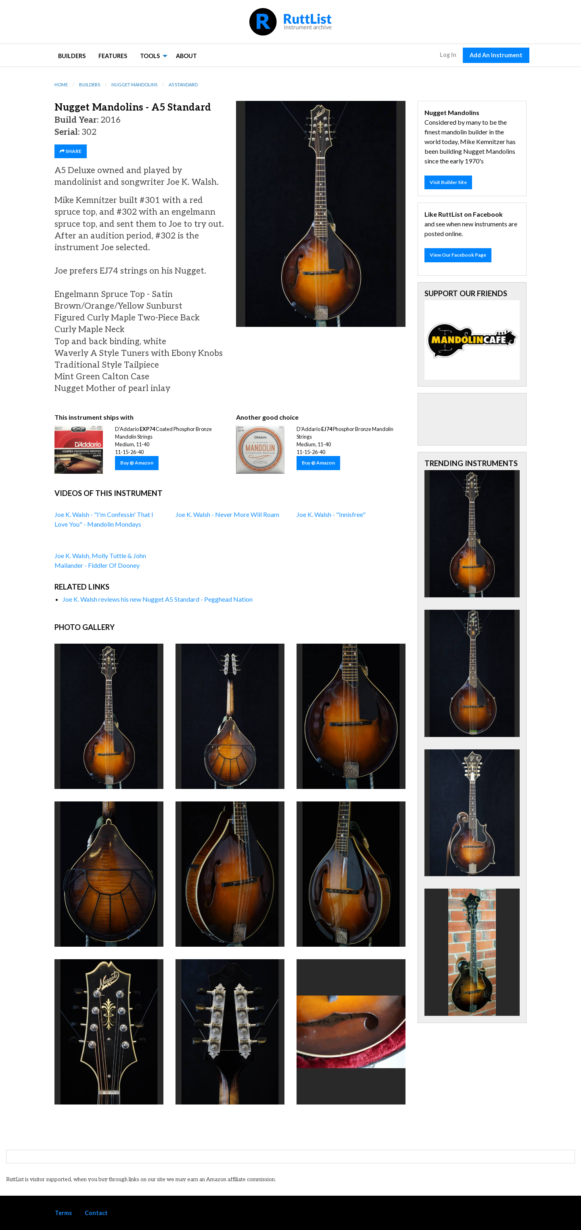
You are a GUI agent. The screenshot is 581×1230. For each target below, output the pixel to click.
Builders (72, 55)
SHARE (71, 151)
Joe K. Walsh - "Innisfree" (331, 514)
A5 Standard (183, 84)
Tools (150, 55)
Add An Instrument (496, 55)
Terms (63, 1212)
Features (112, 55)
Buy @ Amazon (136, 463)
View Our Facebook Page (458, 255)
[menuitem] (72, 55)
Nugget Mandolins (134, 84)
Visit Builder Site (448, 182)
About (186, 55)
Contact (96, 1212)
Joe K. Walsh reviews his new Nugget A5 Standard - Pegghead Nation (158, 599)
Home (61, 84)
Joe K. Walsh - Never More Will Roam (227, 514)
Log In (448, 54)
